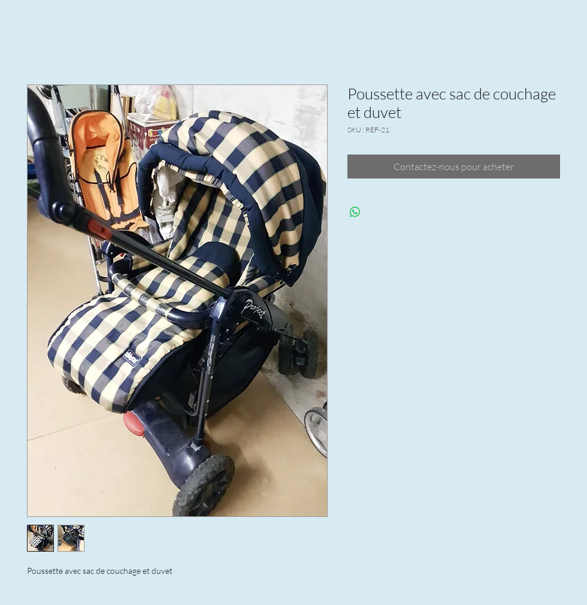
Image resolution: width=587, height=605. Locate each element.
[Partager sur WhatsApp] (355, 212)
